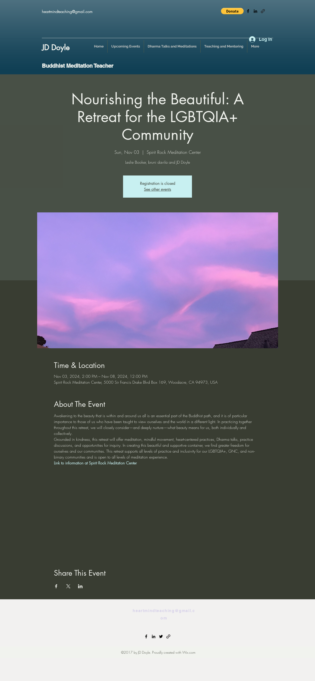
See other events (157, 189)
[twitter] (160, 636)
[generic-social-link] (262, 11)
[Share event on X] (68, 586)
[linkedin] (255, 11)
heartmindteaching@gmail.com (67, 11)
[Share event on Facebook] (56, 586)
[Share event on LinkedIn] (80, 586)
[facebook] (248, 11)
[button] (232, 11)
